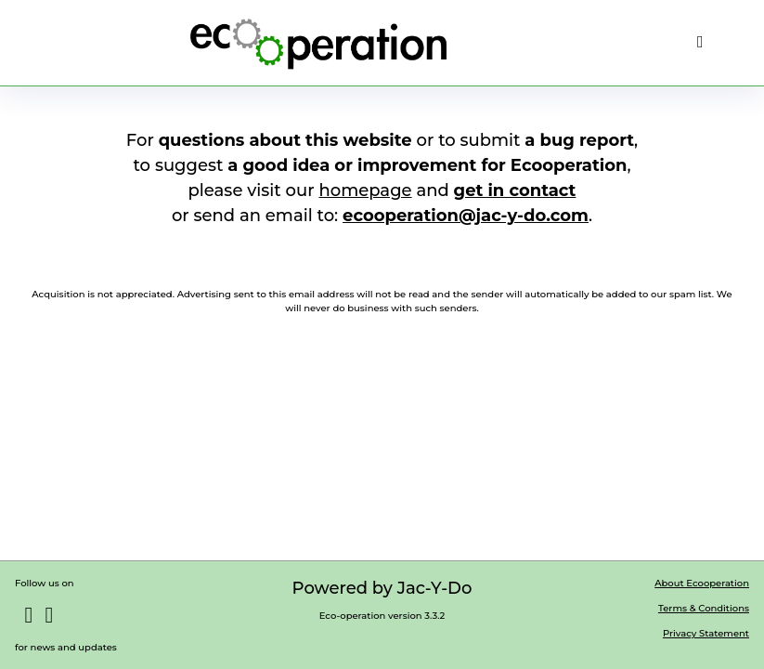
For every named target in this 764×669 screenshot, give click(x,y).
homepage (364, 190)
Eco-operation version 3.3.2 (382, 616)
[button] (318, 43)
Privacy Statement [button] (706, 633)
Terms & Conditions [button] (703, 608)
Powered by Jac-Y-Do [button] (382, 588)
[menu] (700, 42)
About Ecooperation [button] (701, 583)
